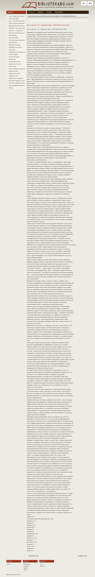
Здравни (26, 568)
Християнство (27, 564)
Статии (10, 88)
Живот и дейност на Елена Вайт (16, 68)
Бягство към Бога (13, 18)
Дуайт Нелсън (12, 42)
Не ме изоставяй (12, 37)
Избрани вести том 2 (13, 73)
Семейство (26, 566)
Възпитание (11, 59)
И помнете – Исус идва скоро (16, 28)
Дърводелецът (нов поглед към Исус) (16, 25)
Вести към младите (13, 57)
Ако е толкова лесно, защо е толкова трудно (16, 16)
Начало (32, 12)
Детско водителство (13, 61)
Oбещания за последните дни (16, 52)
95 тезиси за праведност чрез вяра (16, 83)
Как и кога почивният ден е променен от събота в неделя (16, 33)
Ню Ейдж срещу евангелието (16, 40)
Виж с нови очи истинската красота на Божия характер (16, 21)
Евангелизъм (11, 66)
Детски (25, 570)
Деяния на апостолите (14, 64)
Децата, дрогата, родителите (16, 23)
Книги (40, 12)
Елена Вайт (11, 49)
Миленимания (12, 35)
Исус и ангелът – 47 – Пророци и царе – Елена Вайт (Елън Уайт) (48, 25)
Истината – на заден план (15, 30)
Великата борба (12, 54)
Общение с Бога (12, 76)
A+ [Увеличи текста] (90, 3)
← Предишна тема (33, 556)
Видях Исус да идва (13, 45)
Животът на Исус (13, 71)
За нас (49, 12)
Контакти (59, 12)
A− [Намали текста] (84, 3)
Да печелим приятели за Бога (16, 80)
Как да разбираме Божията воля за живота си (16, 85)
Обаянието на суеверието (15, 78)
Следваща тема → (83, 556)
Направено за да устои (14, 47)
